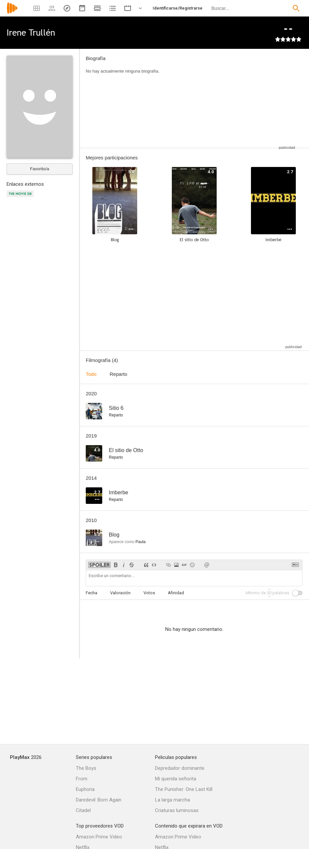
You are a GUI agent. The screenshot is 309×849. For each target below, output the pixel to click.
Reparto (118, 374)
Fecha (91, 592)
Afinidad (176, 592)
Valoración (120, 592)
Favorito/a (39, 168)
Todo (91, 374)
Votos (149, 592)
